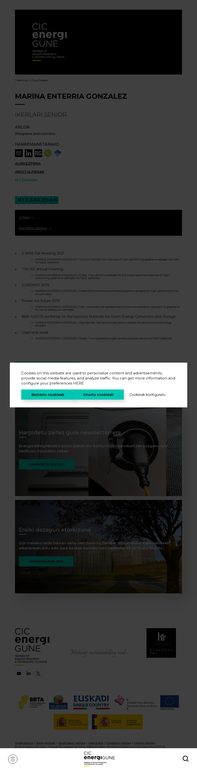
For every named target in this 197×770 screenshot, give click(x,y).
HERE (78, 383)
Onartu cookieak (98, 395)
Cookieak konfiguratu (147, 395)
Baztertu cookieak (47, 395)
